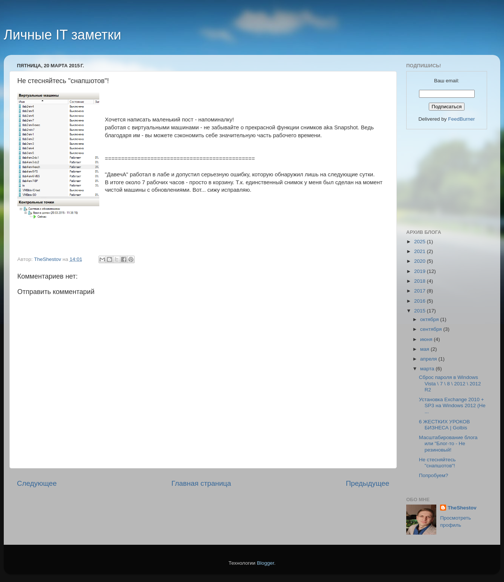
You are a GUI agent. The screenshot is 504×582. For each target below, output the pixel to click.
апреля (429, 359)
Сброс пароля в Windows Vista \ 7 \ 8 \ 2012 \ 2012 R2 (450, 383)
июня (427, 339)
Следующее (37, 483)
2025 (420, 241)
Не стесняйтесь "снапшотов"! (437, 462)
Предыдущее (367, 483)
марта (428, 368)
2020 (420, 261)
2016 (420, 301)
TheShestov (462, 508)
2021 (420, 251)
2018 (420, 281)
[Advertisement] (443, 178)
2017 (420, 291)
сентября (431, 329)
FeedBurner (461, 119)
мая (425, 349)
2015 (420, 311)
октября (430, 319)
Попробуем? (433, 475)
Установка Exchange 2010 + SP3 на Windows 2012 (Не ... (452, 405)
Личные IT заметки (62, 34)
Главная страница (201, 483)
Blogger (265, 563)
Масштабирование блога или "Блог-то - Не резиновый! (448, 443)
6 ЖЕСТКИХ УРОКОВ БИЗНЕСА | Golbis (444, 424)
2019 (420, 271)
